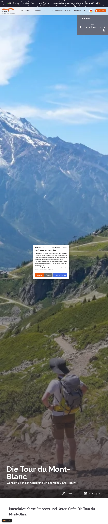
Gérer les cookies (60, 275)
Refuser (48, 275)
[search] (85, 11)
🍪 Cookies (6, 520)
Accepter (39, 275)
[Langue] (90, 10)
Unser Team (77, 10)
